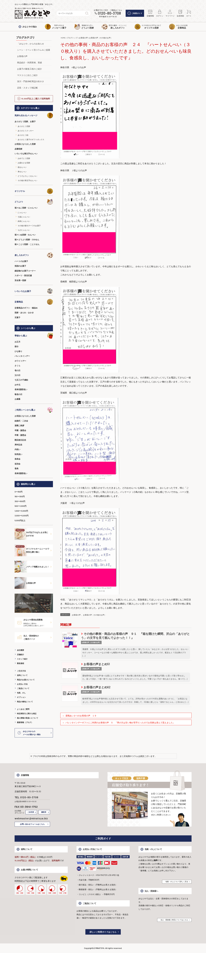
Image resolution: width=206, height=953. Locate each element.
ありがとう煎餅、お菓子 (25, 121)
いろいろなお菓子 (34, 291)
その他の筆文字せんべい (27, 180)
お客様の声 (22, 56)
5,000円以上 (20, 520)
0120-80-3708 (109, 13)
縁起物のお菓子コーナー (25, 271)
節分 (16, 346)
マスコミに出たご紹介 (27, 75)
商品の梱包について (25, 702)
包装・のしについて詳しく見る (176, 881)
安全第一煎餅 (20, 280)
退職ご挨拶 (19, 425)
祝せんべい (22, 167)
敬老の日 (18, 394)
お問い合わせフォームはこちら (32, 824)
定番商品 (34, 302)
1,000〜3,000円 (21, 511)
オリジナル (34, 191)
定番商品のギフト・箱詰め (26, 308)
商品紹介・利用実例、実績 (29, 62)
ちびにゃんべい (24, 230)
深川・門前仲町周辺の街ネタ (30, 81)
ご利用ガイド (135, 13)
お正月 (17, 342)
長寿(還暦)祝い (21, 389)
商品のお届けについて (26, 680)
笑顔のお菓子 (20, 266)
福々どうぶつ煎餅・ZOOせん (27, 239)
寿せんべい (22, 171)
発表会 (17, 459)
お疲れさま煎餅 (24, 163)
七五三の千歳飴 (21, 380)
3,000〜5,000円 (21, 515)
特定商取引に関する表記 (26, 713)
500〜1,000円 (20, 506)
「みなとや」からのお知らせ (30, 43)
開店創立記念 (20, 440)
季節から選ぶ (34, 336)
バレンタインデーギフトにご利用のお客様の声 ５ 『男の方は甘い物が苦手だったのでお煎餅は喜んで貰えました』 (120, 722)
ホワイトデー (20, 361)
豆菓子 (17, 317)
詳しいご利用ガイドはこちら (103, 932)
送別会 (17, 464)
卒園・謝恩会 (20, 430)
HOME (63, 38)
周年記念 (18, 444)
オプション (21, 697)
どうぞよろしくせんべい (27, 176)
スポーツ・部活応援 (23, 275)
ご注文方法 (21, 671)
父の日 (17, 375)
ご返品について (23, 688)
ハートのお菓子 (21, 261)
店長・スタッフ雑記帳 (27, 87)
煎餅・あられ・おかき (24, 312)
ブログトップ (72, 38)
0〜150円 (18, 492)
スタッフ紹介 (22, 659)
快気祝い (18, 454)
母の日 (17, 370)
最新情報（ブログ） (25, 722)
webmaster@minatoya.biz (31, 818)
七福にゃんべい (24, 217)
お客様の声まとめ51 (95, 664)
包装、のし (21, 693)
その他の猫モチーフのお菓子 (29, 226)
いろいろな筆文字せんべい (26, 153)
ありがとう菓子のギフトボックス (31, 139)
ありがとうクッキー (26, 131)
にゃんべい (22, 212)
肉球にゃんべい (24, 221)
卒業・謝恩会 (20, 435)
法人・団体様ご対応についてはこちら (174, 920)
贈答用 (43, 812)
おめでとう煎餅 (24, 158)
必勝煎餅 (18, 149)
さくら (17, 365)
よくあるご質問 (23, 709)
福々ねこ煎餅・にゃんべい (26, 208)
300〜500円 (20, 501)
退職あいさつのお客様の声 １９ (80, 715)
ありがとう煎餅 (24, 126)
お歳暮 (17, 399)
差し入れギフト (34, 255)
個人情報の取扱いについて (27, 718)
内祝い (17, 449)
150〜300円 (20, 496)
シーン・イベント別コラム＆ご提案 (33, 50)
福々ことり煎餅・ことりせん (27, 244)
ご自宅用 (30, 812)
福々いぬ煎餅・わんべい (25, 235)
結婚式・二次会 (21, 421)
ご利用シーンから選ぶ (34, 410)
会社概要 (20, 650)
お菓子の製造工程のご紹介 (29, 69)
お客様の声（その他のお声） (100, 38)
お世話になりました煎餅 (25, 144)
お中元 (17, 385)
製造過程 (20, 663)
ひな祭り (18, 351)
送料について (22, 675)
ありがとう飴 (23, 135)
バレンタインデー (22, 356)
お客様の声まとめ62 (95, 687)
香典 (16, 468)
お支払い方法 (22, 684)
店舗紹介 (20, 654)
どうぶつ (34, 202)
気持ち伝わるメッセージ (34, 115)
